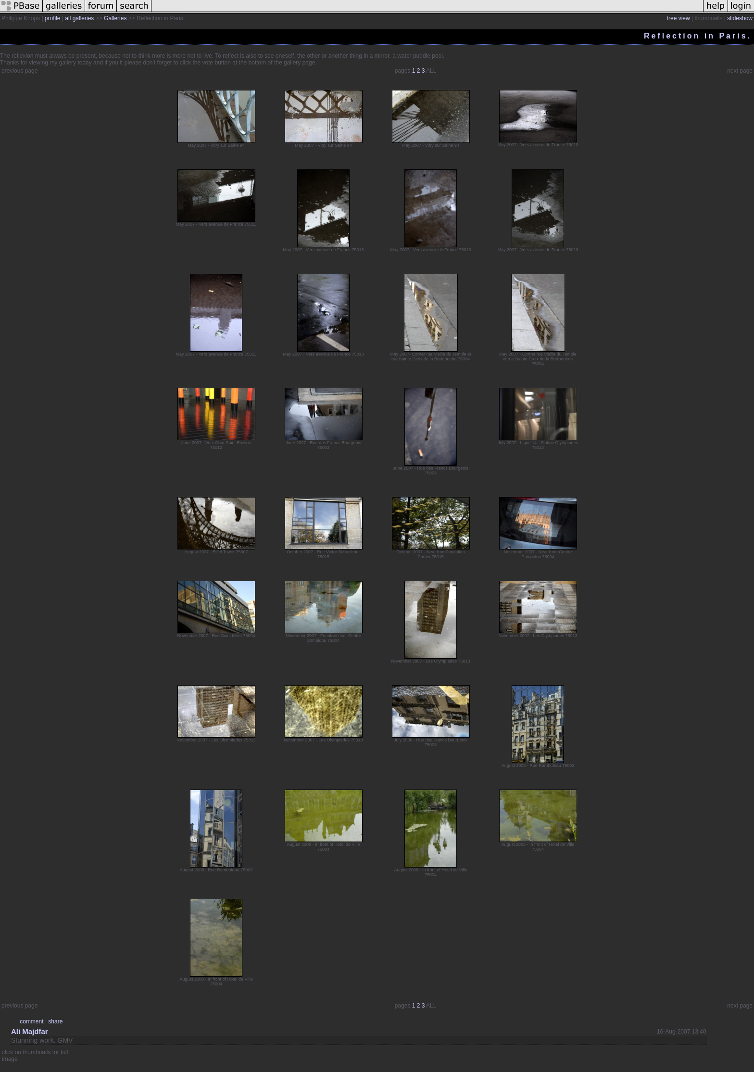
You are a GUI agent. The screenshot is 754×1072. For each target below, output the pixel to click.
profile (53, 18)
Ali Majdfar (29, 1031)
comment (31, 1021)
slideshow (740, 18)
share (55, 1021)
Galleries (115, 18)
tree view (678, 18)
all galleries (79, 18)
